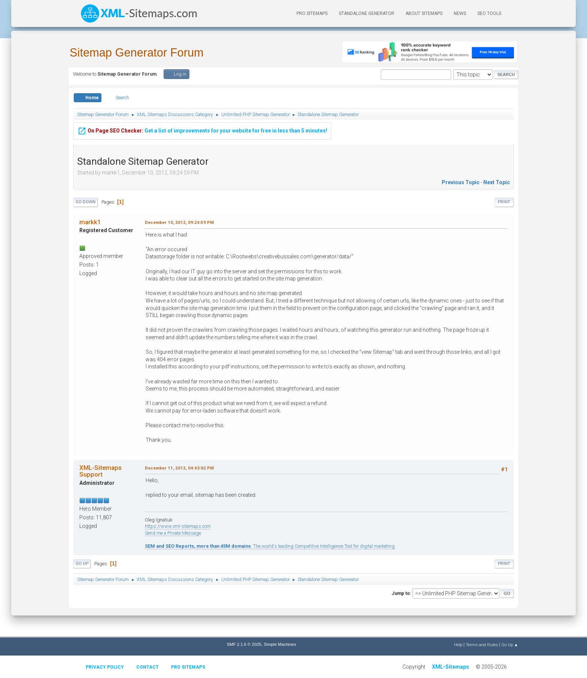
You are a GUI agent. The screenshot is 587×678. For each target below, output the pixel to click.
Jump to (401, 593)
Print (504, 202)
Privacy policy (105, 667)
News (460, 13)
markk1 (90, 222)
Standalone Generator (366, 13)
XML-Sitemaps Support (100, 471)
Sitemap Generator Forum (137, 52)
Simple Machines (280, 644)
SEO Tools (489, 13)
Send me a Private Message (173, 533)
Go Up (82, 563)
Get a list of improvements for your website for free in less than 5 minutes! (202, 129)
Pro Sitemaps (188, 667)
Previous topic (461, 182)
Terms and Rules (482, 644)
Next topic (496, 182)
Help (458, 644)
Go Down (85, 202)
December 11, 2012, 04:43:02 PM (179, 468)
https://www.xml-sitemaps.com (178, 526)
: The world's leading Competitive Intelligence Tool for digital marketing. (270, 546)
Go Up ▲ (509, 644)
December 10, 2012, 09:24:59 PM (179, 222)
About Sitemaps (423, 13)
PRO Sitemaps (312, 13)
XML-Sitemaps (450, 667)
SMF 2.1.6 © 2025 (244, 644)
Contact (147, 667)
